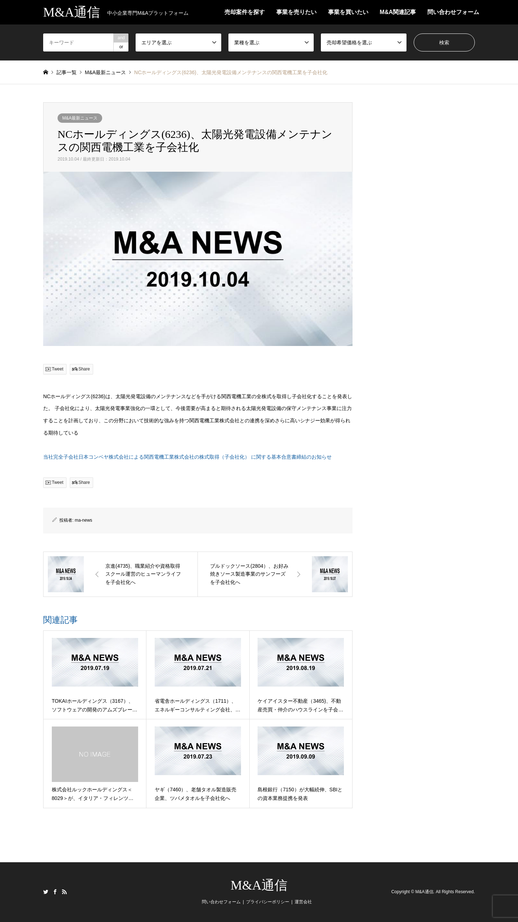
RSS (64, 891)
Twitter (45, 891)
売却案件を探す (244, 12)
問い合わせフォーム (453, 12)
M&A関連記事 (398, 12)
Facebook (55, 891)
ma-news (83, 520)
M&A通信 (259, 885)
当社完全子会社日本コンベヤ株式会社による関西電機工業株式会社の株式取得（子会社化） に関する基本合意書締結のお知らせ (187, 457)
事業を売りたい (296, 12)
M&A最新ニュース (79, 118)
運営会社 (303, 901)
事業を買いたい (348, 12)
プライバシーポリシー (267, 901)
